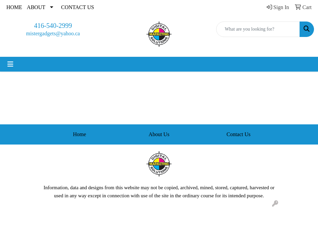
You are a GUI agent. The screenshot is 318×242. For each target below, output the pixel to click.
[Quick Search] (258, 29)
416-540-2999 (53, 25)
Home (79, 134)
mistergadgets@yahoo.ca (53, 33)
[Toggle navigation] (10, 64)
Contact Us (239, 134)
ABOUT (36, 7)
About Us (159, 134)
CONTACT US (77, 7)
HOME (14, 7)
